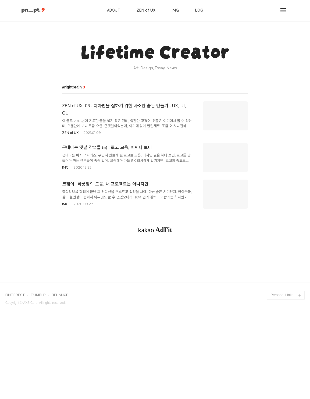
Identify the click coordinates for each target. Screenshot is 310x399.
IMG (175, 10)
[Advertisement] (155, 288)
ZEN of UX (146, 10)
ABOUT (113, 10)
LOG (199, 10)
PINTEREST (15, 370)
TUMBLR (38, 370)
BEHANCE (60, 370)
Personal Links (281, 370)
